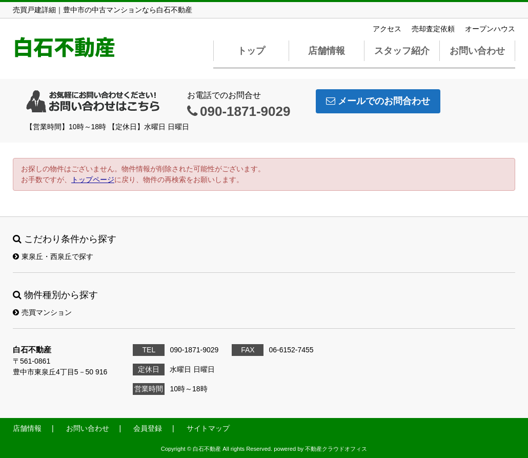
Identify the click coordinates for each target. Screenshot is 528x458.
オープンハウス (490, 29)
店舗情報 (326, 51)
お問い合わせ (477, 51)
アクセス (387, 29)
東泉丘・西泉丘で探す (53, 256)
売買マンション (42, 312)
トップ (251, 51)
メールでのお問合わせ (378, 101)
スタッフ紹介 (402, 51)
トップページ (92, 179)
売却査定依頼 (433, 29)
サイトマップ (208, 428)
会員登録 (147, 428)
